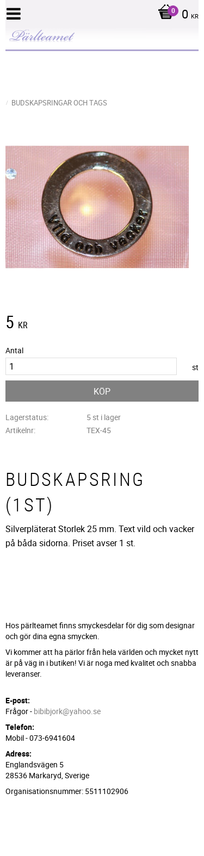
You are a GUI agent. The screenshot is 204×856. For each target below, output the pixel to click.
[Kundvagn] (175, 15)
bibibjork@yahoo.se (67, 711)
